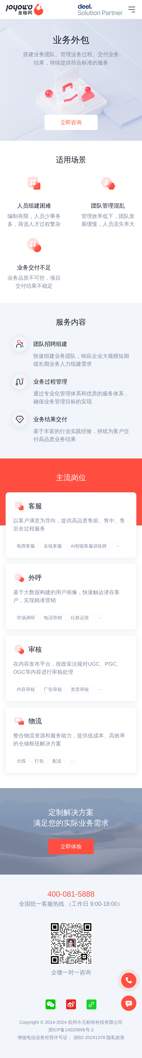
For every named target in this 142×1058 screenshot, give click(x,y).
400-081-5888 (71, 894)
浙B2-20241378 (89, 1037)
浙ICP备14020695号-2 (71, 1029)
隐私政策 (115, 1037)
